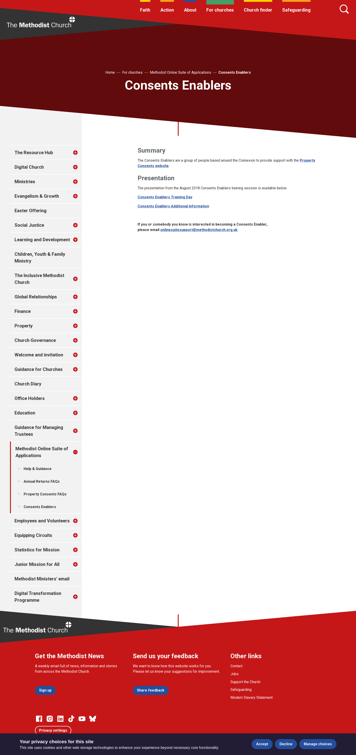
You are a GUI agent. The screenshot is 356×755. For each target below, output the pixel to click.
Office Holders (30, 398)
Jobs (234, 674)
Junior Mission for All (37, 564)
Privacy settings (53, 730)
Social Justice (29, 225)
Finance (23, 311)
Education (25, 413)
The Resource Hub (34, 152)
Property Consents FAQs (45, 494)
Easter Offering (31, 210)
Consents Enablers (234, 72)
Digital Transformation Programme (38, 597)
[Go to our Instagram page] (50, 719)
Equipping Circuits (33, 535)
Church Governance (35, 340)
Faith (145, 10)
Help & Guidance (38, 469)
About (190, 10)
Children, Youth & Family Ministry (40, 257)
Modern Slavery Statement (251, 697)
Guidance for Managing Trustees (39, 431)
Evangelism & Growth (37, 196)
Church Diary (28, 384)
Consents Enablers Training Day (165, 197)
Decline (285, 744)
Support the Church (245, 682)
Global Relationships (36, 297)
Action (167, 10)
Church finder (258, 10)
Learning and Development (42, 239)
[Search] (344, 9)
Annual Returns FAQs (42, 481)
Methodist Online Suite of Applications (180, 72)
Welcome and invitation (39, 355)
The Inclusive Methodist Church (39, 279)
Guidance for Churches (39, 369)
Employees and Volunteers (42, 521)
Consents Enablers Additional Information (173, 206)
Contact (236, 666)
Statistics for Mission (37, 550)
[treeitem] (80, 152)
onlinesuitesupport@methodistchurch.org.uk (198, 230)
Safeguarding (296, 10)
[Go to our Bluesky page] (93, 719)
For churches (220, 10)
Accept (262, 744)
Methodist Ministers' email (42, 579)
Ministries (25, 181)
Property (24, 326)
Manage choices (318, 744)
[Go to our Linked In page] (60, 719)
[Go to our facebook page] (39, 719)
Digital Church (29, 167)
